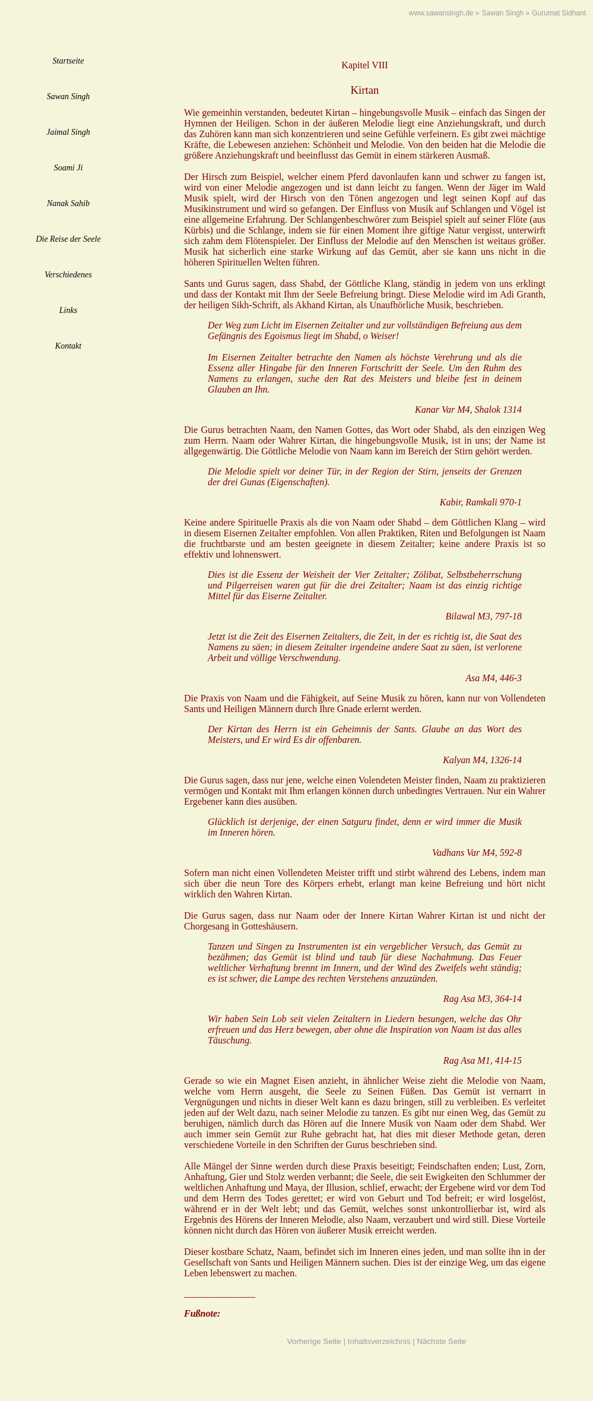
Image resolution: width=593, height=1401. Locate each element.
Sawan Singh (68, 96)
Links (68, 310)
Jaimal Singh (68, 132)
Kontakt (68, 345)
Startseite (68, 60)
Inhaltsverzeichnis (379, 1341)
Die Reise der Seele (68, 239)
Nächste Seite (441, 1341)
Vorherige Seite (314, 1341)
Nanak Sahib (68, 203)
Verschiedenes (68, 274)
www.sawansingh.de (441, 13)
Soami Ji (68, 167)
